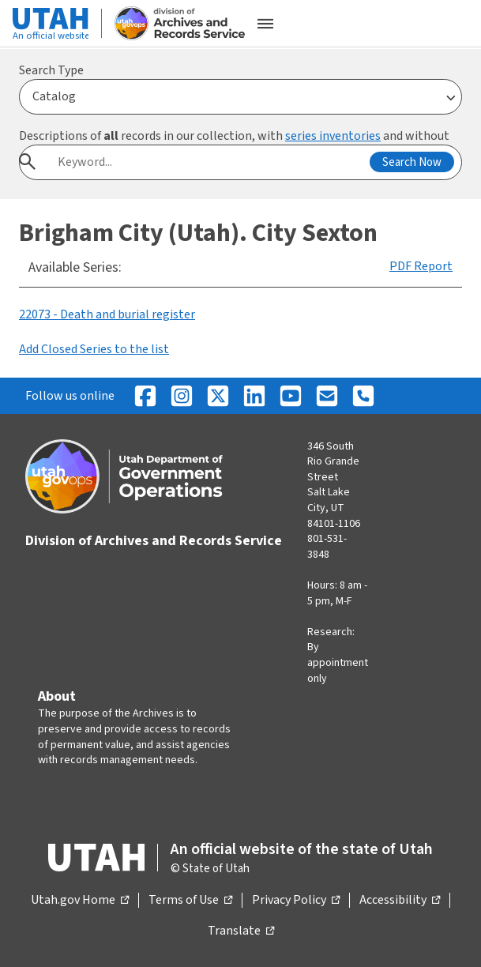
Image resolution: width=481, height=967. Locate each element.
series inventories (333, 136)
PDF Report (421, 266)
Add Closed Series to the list (94, 349)
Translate (241, 931)
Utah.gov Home (80, 900)
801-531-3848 (327, 547)
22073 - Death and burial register (107, 314)
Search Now (412, 162)
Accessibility (399, 900)
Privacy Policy (296, 900)
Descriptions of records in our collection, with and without (234, 136)
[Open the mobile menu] (265, 23)
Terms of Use (190, 900)
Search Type (51, 70)
